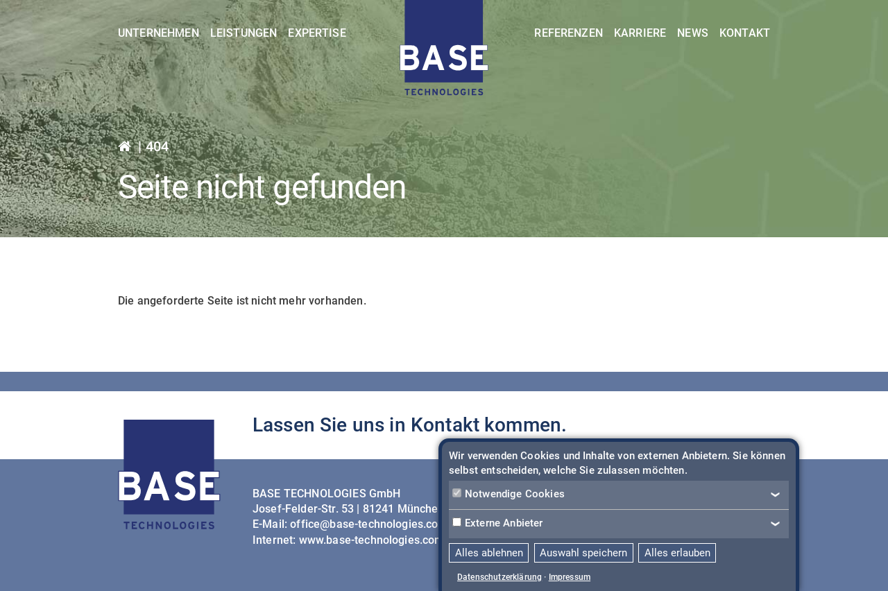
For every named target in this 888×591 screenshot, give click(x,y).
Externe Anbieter (497, 523)
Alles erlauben (677, 553)
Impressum (569, 577)
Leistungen (244, 33)
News (692, 33)
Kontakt (744, 33)
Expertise (316, 33)
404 (157, 146)
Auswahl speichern (583, 553)
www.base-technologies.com (372, 540)
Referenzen (568, 33)
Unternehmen (158, 33)
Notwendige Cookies (508, 494)
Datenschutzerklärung (499, 577)
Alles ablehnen (489, 553)
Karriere (640, 33)
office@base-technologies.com (368, 524)
